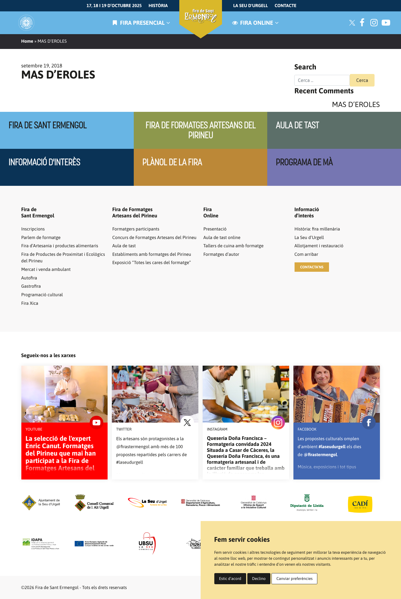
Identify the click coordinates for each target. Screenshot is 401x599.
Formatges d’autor (221, 254)
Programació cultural (42, 294)
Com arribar (306, 254)
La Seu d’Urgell (309, 237)
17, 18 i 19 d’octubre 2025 (114, 5)
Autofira (29, 278)
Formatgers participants (135, 229)
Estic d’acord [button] (230, 578)
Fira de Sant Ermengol (48, 125)
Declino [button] (259, 578)
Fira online (255, 23)
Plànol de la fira (172, 162)
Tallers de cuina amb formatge (233, 245)
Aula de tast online (221, 237)
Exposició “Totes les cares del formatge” (151, 262)
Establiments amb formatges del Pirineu (151, 254)
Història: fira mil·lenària (317, 229)
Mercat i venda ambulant (46, 269)
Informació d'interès (44, 162)
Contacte (286, 5)
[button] (312, 267)
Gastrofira (31, 286)
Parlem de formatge (41, 237)
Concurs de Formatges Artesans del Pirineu (154, 237)
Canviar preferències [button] (294, 578)
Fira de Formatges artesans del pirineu (200, 130)
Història (158, 5)
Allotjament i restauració (319, 245)
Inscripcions (33, 229)
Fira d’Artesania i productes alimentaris (59, 245)
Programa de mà (304, 162)
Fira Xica (29, 303)
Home (27, 41)
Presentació (215, 229)
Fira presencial (140, 23)
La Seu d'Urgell (250, 5)
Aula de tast (297, 125)
